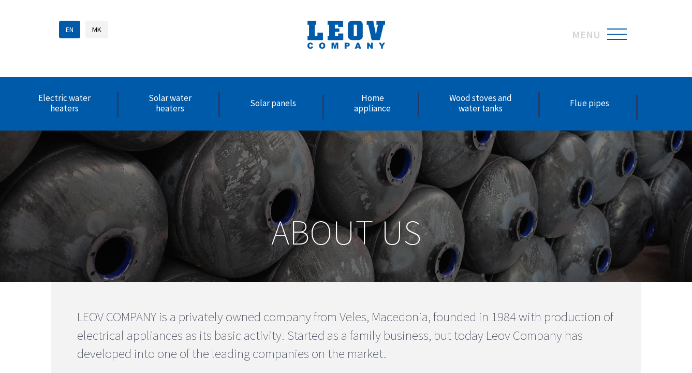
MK (96, 29)
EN (69, 29)
